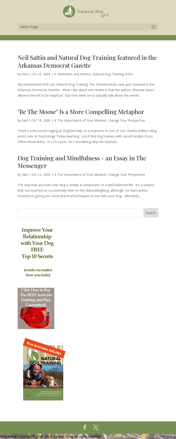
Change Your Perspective (126, 120)
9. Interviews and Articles (72, 74)
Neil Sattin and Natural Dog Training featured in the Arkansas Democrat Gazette (87, 61)
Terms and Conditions (119, 436)
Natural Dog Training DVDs (113, 74)
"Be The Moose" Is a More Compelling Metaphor (81, 112)
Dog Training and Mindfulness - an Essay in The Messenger (82, 162)
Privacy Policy (149, 436)
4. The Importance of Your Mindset (80, 120)
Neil (25, 74)
